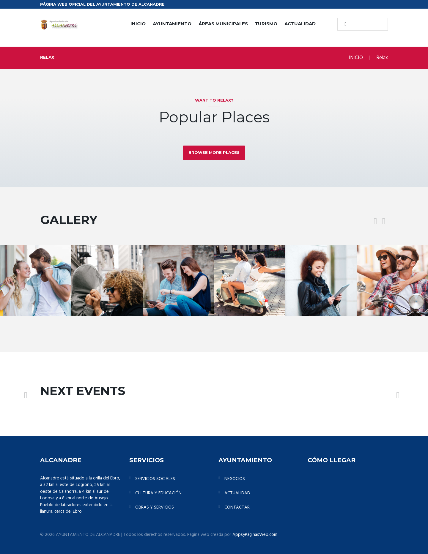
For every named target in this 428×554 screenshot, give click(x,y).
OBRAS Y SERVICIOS (154, 507)
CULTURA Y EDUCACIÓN (158, 493)
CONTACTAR (237, 507)
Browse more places (214, 152)
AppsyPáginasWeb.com (254, 534)
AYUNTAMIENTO (172, 23)
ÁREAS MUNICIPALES (223, 23)
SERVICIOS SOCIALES (155, 478)
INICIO (138, 23)
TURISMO (266, 23)
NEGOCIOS (234, 478)
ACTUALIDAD (300, 23)
